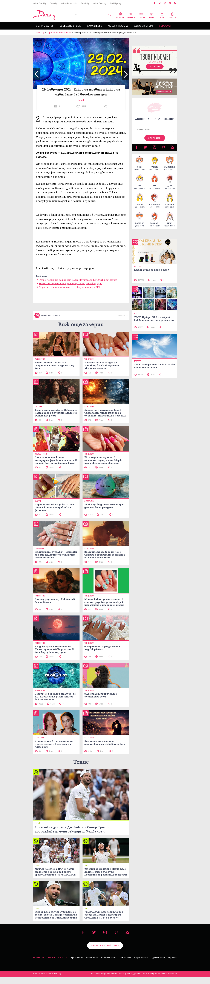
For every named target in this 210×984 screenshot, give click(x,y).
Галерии (131, 15)
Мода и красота (118, 25)
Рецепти (120, 15)
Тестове (141, 15)
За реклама (38, 965)
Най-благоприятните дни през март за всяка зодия (70, 286)
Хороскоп (165, 25)
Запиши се (154, 141)
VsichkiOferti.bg (39, 3)
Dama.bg (53, 3)
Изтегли (155, 69)
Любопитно (65, 32)
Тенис (81, 769)
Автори (51, 965)
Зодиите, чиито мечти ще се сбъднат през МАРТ (69, 289)
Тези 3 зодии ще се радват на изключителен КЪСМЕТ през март (78, 282)
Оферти (172, 15)
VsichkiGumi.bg (99, 3)
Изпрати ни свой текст (105, 952)
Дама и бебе (94, 25)
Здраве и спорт (143, 25)
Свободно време (70, 25)
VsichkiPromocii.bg (69, 3)
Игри (162, 15)
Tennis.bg (85, 3)
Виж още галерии (81, 331)
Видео (152, 15)
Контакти (62, 965)
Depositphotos (76, 965)
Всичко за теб (45, 25)
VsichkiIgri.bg (115, 3)
